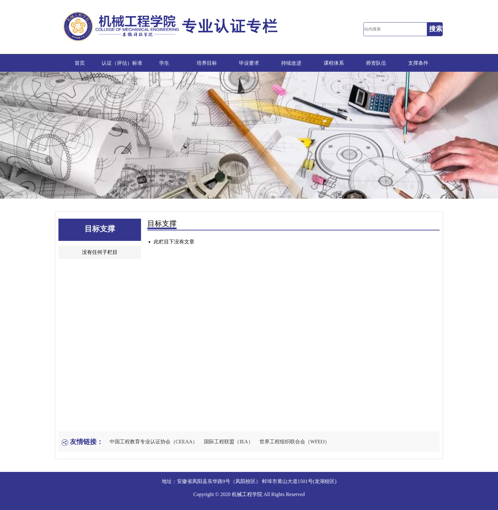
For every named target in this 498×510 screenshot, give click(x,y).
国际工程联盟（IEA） (228, 441)
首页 (80, 63)
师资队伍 (376, 63)
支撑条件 (418, 63)
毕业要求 (249, 63)
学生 (164, 63)
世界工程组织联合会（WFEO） (294, 441)
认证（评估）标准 (122, 63)
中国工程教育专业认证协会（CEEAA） (154, 441)
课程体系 (334, 63)
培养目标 (207, 63)
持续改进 (291, 63)
